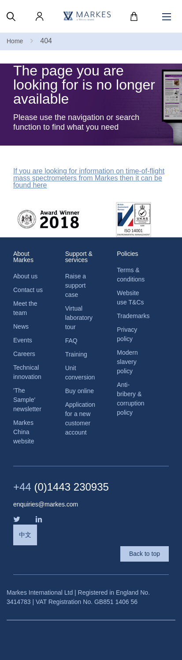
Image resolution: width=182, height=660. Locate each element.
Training (76, 354)
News (21, 326)
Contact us (28, 289)
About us (25, 276)
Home (15, 41)
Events (22, 340)
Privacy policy (127, 334)
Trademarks (132, 315)
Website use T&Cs (130, 297)
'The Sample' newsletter (27, 399)
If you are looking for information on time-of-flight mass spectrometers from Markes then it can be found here (88, 178)
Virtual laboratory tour (79, 317)
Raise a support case (75, 285)
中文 (25, 534)
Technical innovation (27, 372)
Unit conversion (80, 372)
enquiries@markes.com (45, 504)
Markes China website (23, 432)
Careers (24, 353)
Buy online (79, 390)
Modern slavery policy (127, 362)
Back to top (144, 553)
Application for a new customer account (80, 418)
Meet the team (25, 308)
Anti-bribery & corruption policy (130, 398)
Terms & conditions (131, 274)
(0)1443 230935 (61, 487)
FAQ (71, 340)
